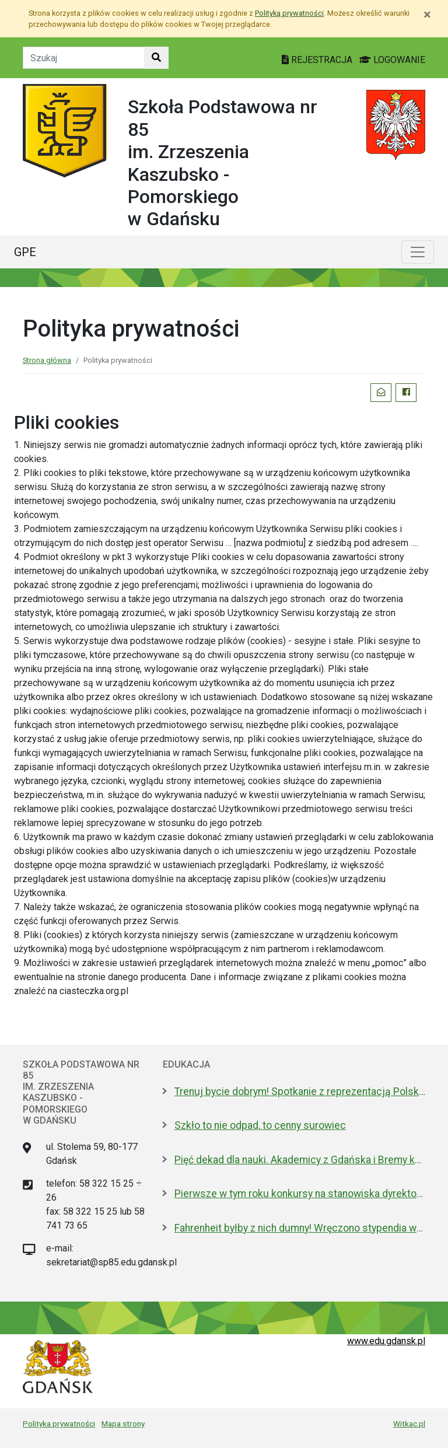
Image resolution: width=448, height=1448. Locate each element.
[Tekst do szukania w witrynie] (84, 58)
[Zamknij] (427, 15)
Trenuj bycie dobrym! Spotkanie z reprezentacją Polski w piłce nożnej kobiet (299, 1091)
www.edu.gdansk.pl (386, 1340)
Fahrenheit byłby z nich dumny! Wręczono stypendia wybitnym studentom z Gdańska (299, 1228)
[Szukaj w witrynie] (156, 58)
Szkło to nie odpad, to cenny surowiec (260, 1125)
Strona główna (47, 360)
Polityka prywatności (59, 1423)
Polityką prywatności (289, 13)
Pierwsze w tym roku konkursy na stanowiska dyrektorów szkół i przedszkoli (299, 1193)
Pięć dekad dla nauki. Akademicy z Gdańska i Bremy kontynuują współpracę (299, 1160)
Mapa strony (123, 1423)
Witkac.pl (409, 1423)
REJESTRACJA (318, 59)
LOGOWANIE (392, 59)
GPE (25, 252)
